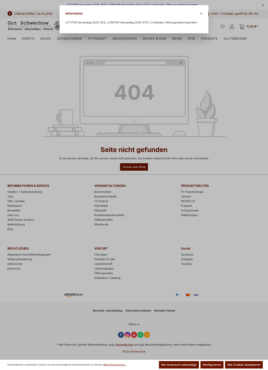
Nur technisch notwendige (179, 364)
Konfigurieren (212, 364)
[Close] (201, 13)
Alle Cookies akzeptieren (243, 364)
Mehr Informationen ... (115, 364)
